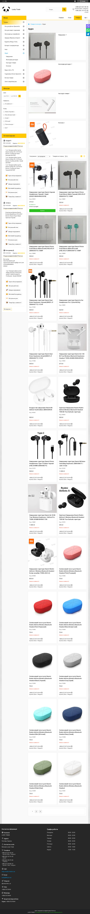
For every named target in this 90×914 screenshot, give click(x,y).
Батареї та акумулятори (12, 45)
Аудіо (6, 53)
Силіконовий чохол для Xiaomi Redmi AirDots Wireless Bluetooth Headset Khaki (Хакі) (40, 786)
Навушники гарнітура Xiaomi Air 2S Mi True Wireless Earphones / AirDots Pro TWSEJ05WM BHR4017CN (42, 517)
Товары (78, 17)
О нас (69, 17)
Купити (42, 210)
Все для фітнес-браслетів (12, 26)
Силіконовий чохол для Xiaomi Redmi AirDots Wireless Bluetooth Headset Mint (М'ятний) (40, 732)
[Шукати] (64, 9)
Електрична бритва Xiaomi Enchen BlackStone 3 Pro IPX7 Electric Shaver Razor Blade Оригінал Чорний (14, 215)
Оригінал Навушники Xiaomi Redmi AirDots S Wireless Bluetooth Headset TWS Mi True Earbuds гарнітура (71, 517)
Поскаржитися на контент (41, 912)
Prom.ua (53, 910)
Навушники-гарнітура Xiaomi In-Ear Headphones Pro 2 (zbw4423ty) (71, 301)
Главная (61, 17)
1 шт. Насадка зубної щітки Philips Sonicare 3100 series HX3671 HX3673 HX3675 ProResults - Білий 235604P (13, 273)
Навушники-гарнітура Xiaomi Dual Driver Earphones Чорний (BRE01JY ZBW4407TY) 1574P (41, 302)
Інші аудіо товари (63, 93)
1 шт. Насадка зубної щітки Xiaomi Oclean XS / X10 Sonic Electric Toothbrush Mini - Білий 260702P (14, 160)
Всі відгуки (7, 309)
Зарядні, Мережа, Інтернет (12, 38)
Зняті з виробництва (11, 81)
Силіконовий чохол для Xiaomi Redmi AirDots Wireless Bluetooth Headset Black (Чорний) (40, 678)
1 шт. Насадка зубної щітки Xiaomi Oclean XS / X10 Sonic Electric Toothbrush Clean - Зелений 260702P (14, 152)
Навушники (61, 35)
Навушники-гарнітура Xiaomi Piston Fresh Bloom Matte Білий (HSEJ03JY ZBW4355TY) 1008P (41, 249)
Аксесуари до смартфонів (12, 34)
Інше (6, 49)
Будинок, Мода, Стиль (11, 41)
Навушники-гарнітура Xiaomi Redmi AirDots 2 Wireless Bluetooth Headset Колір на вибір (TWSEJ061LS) (41, 571)
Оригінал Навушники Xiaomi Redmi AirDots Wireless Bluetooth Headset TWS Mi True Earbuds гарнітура (71, 410)
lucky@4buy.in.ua (6, 877)
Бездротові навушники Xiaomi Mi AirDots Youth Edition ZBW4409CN (40, 409)
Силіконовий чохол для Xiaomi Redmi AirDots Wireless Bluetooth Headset (70, 786)
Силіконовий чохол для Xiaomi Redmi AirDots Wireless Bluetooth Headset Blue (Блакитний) (70, 625)
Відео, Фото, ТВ (9, 70)
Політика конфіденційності (55, 912)
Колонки (61, 123)
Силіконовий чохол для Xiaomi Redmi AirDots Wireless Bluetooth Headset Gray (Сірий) (70, 678)
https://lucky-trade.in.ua (8, 871)
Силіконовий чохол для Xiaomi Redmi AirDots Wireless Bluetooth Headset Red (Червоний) (40, 625)
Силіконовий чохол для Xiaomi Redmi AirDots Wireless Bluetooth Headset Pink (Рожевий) (70, 571)
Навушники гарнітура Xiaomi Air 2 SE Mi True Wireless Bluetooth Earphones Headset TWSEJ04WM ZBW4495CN (71, 356)
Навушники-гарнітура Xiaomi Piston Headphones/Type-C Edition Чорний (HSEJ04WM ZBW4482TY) (41, 463)
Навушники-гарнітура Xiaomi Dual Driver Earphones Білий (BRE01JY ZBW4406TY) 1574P (40, 356)
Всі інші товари (9, 77)
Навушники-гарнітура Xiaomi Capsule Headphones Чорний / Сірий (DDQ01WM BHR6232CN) (42, 194)
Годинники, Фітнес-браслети (13, 74)
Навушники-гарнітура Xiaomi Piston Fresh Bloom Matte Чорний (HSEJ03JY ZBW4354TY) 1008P (72, 194)
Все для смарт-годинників (12, 30)
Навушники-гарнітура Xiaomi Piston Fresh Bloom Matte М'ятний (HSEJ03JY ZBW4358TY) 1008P (71, 249)
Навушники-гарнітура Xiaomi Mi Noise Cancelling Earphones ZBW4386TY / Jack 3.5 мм (72, 463)
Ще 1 (6, 128)
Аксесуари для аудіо (64, 64)
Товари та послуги (36, 24)
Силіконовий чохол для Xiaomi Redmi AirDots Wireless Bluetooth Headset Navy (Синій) (70, 732)
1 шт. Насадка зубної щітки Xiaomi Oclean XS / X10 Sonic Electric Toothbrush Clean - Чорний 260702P (14, 167)
